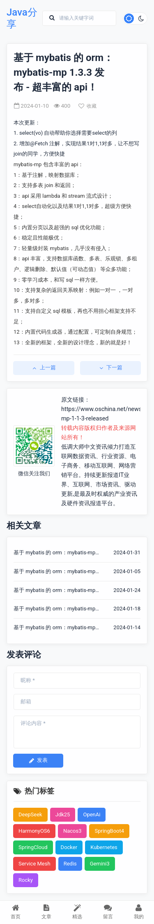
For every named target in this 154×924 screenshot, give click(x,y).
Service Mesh (34, 864)
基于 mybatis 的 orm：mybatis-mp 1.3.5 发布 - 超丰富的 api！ (54, 609)
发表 (38, 760)
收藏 (87, 106)
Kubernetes (103, 847)
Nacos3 (72, 831)
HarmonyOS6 (34, 831)
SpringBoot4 (109, 831)
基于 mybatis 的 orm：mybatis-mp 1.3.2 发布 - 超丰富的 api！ (54, 572)
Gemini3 (100, 864)
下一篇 (110, 367)
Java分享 (22, 18)
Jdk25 (62, 814)
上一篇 (44, 367)
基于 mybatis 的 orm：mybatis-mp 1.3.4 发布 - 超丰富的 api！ (54, 628)
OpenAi (91, 814)
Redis (70, 864)
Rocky (25, 880)
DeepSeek (30, 814)
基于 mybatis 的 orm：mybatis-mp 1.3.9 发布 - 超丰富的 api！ (54, 553)
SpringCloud (33, 847)
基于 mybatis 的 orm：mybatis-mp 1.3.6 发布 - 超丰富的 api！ (54, 591)
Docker (69, 847)
